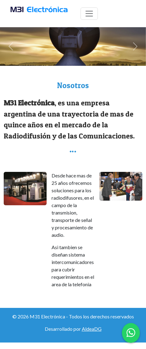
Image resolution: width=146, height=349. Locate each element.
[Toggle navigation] (89, 13)
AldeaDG (92, 329)
